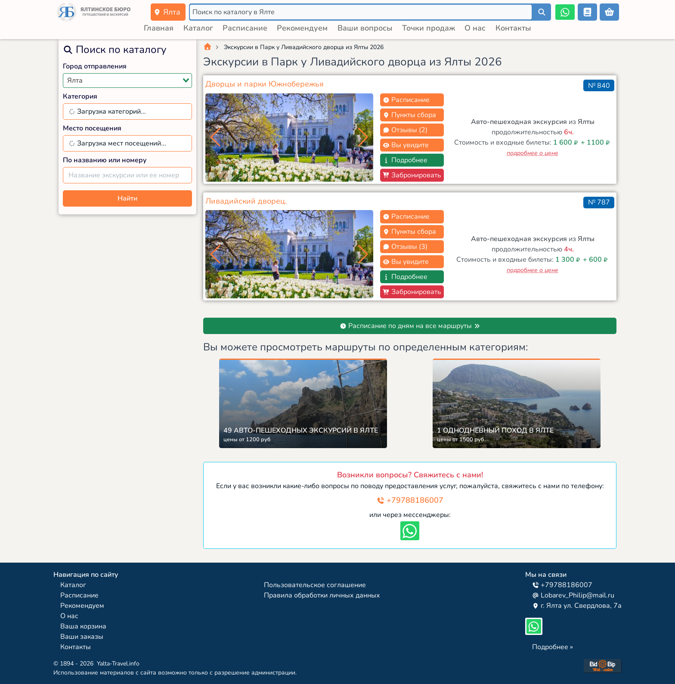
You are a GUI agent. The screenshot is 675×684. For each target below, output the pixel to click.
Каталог (198, 28)
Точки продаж (428, 28)
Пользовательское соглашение (315, 585)
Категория (80, 96)
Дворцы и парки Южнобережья (264, 84)
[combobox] (127, 80)
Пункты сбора (409, 115)
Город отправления (95, 66)
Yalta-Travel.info (118, 663)
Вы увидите (406, 145)
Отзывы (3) (405, 246)
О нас (475, 28)
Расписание (245, 28)
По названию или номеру (105, 160)
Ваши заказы (81, 636)
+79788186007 (410, 500)
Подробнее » (552, 647)
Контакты (513, 28)
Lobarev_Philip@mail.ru (573, 595)
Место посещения (92, 128)
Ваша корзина (83, 626)
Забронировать (412, 175)
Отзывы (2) (405, 130)
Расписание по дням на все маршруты (410, 326)
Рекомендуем (302, 28)
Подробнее (405, 160)
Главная (158, 28)
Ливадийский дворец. (246, 201)
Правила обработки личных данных (322, 595)
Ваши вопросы (365, 28)
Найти (127, 198)
